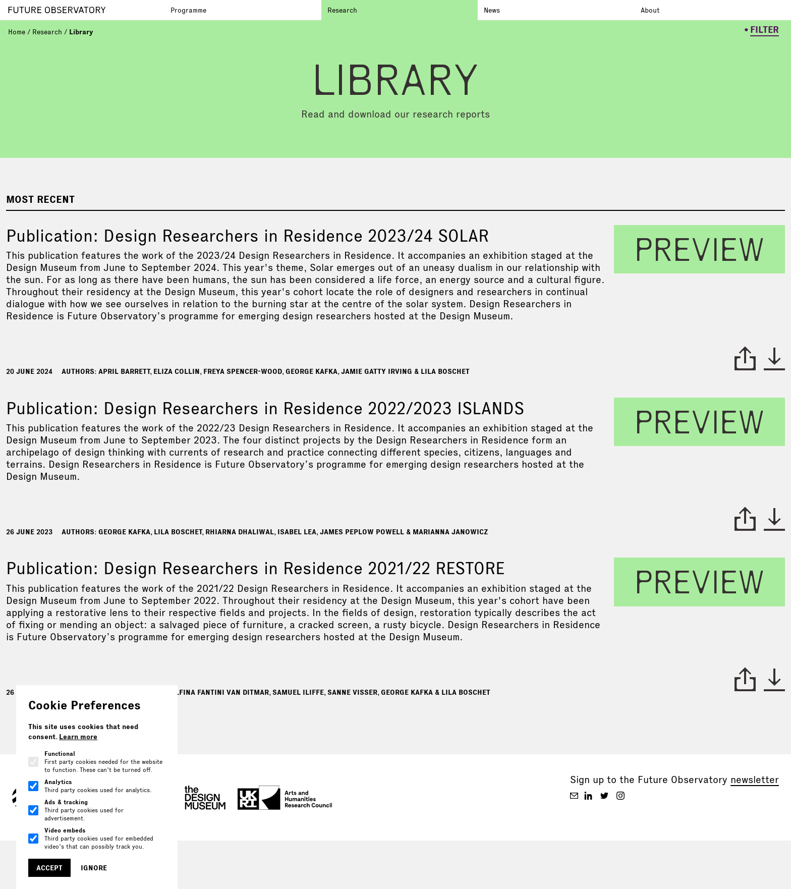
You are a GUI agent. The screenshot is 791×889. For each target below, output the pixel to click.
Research (342, 10)
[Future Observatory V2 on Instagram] (620, 796)
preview (699, 249)
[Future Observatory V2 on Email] (574, 796)
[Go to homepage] (86, 10)
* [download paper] (774, 359)
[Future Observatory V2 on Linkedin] (588, 796)
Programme (188, 10)
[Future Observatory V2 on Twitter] (604, 796)
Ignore (94, 868)
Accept (49, 868)
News (492, 10)
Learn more (78, 737)
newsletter (754, 779)
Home (16, 32)
